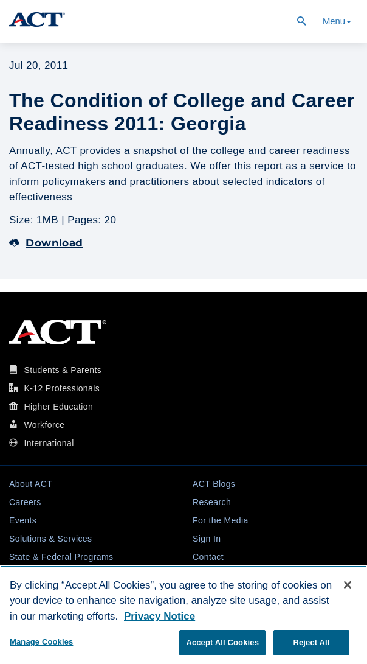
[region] (183, 614)
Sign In (207, 538)
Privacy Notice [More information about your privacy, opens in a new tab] (159, 616)
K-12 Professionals (62, 388)
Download (46, 243)
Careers (25, 502)
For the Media (221, 520)
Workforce (44, 425)
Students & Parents (62, 370)
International (49, 443)
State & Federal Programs (61, 557)
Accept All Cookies (222, 642)
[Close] (347, 584)
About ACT (30, 484)
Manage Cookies (41, 641)
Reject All (311, 642)
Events (22, 520)
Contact (208, 557)
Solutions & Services (50, 538)
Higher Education (58, 406)
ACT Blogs (214, 484)
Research (212, 502)
